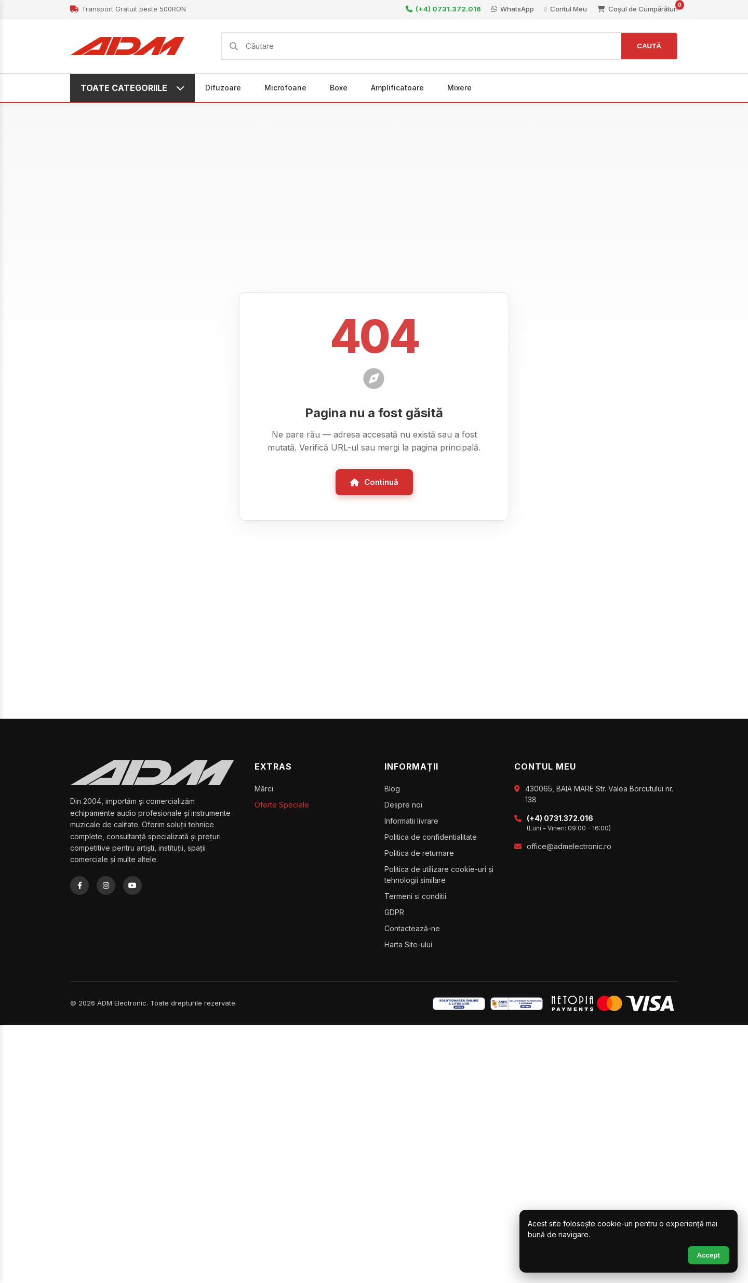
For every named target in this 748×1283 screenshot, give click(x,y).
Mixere (459, 87)
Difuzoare (223, 87)
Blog (392, 788)
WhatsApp (512, 9)
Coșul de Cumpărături (637, 8)
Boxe (339, 87)
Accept (708, 1255)
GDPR (394, 912)
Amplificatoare (397, 87)
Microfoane (285, 87)
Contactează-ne (412, 928)
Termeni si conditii (415, 896)
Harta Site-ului (408, 944)
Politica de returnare (419, 853)
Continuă (374, 482)
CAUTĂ (649, 46)
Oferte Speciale (282, 804)
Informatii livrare (411, 820)
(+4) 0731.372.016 (443, 9)
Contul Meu (565, 9)
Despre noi (403, 804)
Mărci (264, 788)
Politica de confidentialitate (430, 836)
